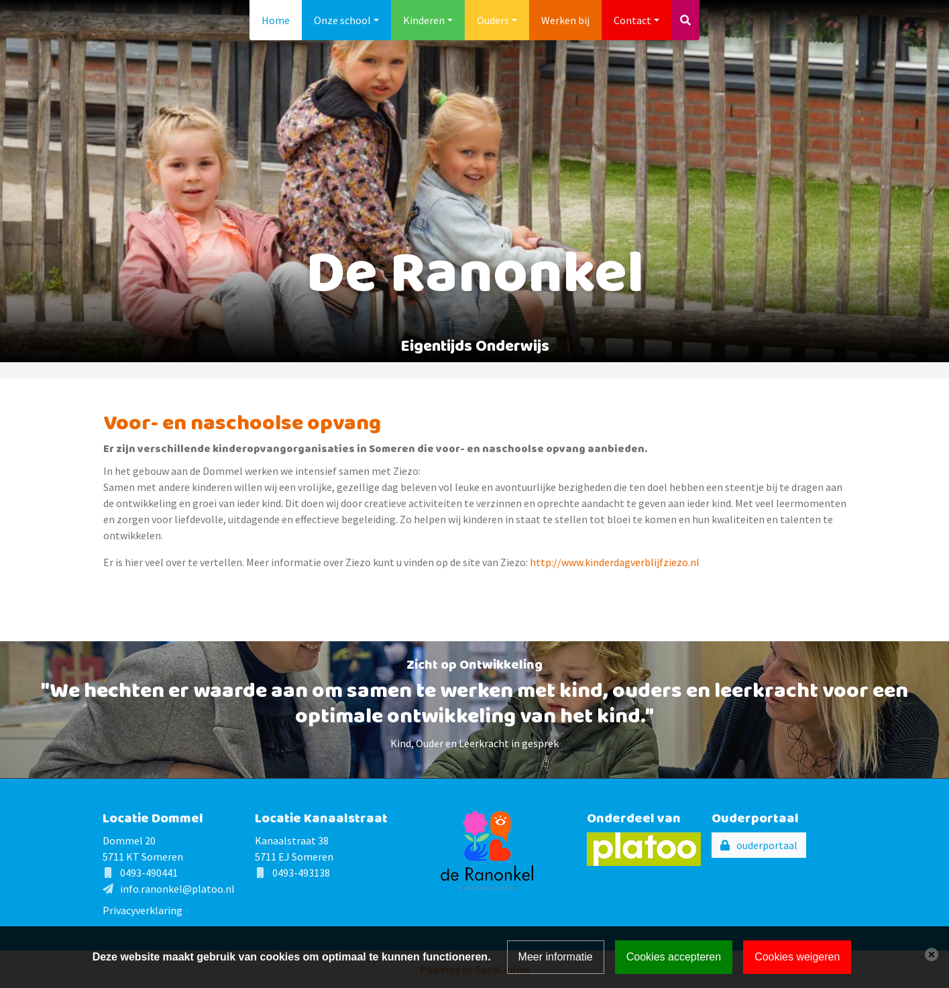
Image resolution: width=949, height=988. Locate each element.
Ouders (493, 20)
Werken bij (565, 20)
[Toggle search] (685, 20)
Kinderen (424, 20)
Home (276, 20)
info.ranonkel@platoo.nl (177, 888)
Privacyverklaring (142, 910)
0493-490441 (149, 872)
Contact (632, 20)
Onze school (342, 20)
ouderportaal (766, 845)
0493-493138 (301, 872)
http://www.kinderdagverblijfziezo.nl (615, 562)
